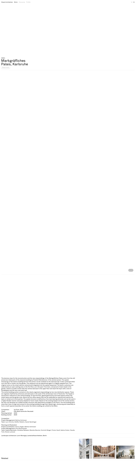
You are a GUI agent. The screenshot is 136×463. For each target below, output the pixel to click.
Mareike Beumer (35, 430)
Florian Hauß (56, 430)
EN (134, 2)
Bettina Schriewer (21, 420)
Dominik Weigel (46, 430)
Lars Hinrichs (9, 422)
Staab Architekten (7, 2)
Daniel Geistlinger (30, 422)
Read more (5, 67)
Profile (28, 2)
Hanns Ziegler (19, 427)
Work (16, 2)
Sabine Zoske (65, 430)
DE (131, 2)
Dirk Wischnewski (21, 428)
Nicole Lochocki (10, 432)
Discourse (22, 2)
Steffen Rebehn (19, 422)
